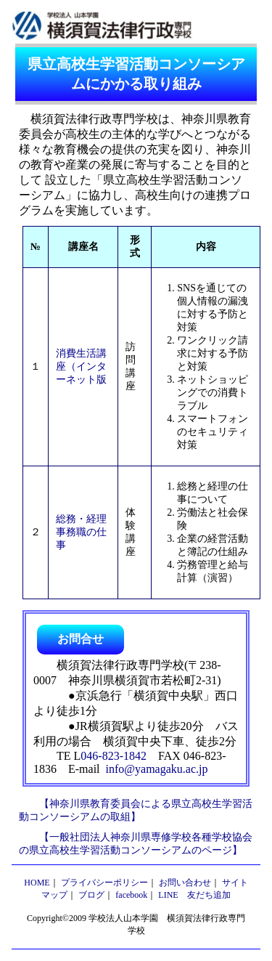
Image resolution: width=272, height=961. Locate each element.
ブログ (91, 895)
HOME (36, 882)
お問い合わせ (185, 882)
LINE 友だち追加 (194, 895)
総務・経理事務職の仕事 (81, 532)
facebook (131, 895)
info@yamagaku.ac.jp (157, 769)
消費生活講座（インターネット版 (81, 366)
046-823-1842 (114, 756)
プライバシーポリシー (104, 882)
